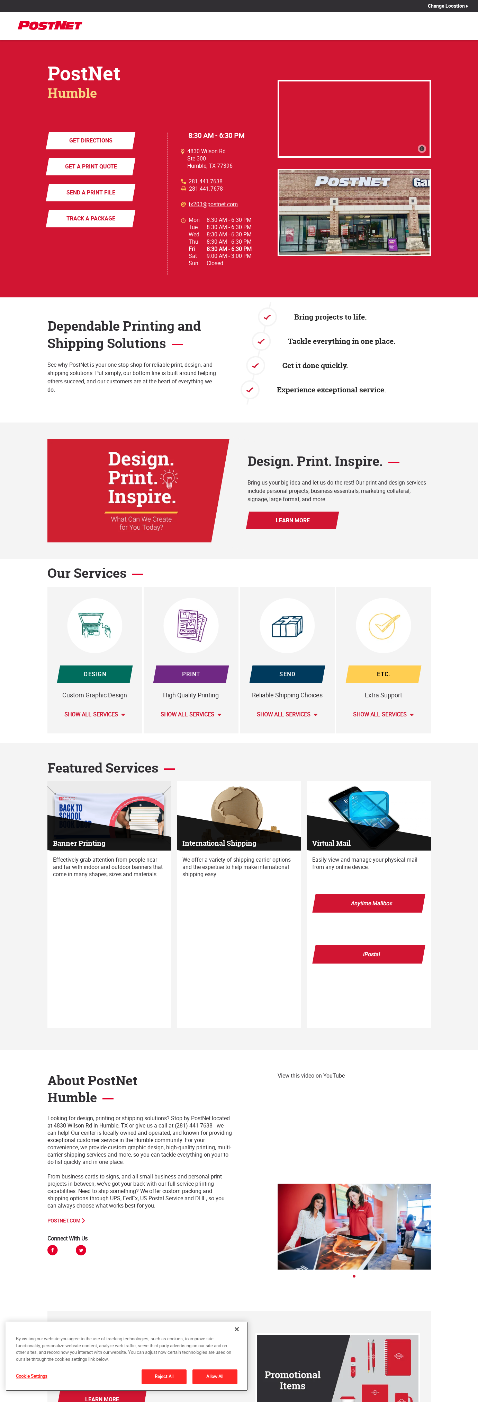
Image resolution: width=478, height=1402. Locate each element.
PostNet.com (63, 1221)
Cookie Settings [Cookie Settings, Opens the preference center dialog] (31, 1376)
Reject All (164, 1376)
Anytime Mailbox (371, 903)
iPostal (371, 954)
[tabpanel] (354, 1227)
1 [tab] (356, 1278)
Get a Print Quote (91, 166)
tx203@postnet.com (213, 204)
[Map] (354, 118)
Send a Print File (90, 192)
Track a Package (90, 218)
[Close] (236, 1329)
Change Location (446, 6)
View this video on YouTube (311, 1075)
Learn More (292, 520)
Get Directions (90, 140)
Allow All (214, 1376)
